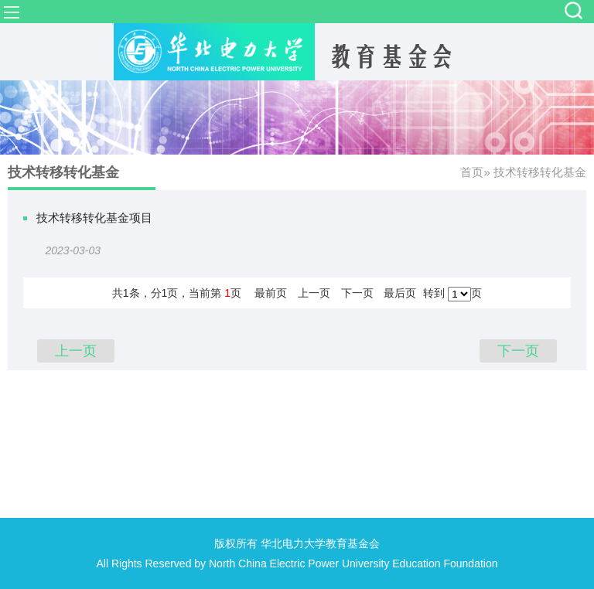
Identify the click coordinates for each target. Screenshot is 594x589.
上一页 (314, 293)
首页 (471, 172)
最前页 (270, 293)
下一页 (357, 293)
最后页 (400, 293)
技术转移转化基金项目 (94, 218)
